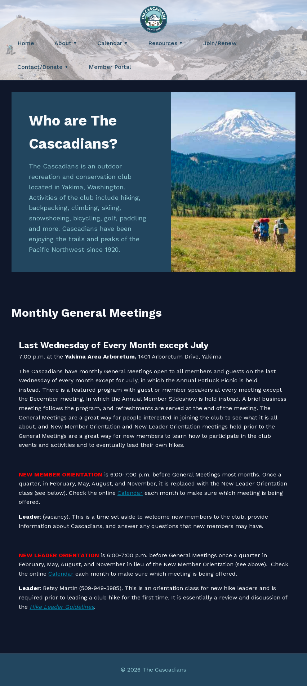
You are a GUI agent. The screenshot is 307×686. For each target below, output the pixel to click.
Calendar (112, 43)
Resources (165, 43)
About (65, 43)
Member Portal (110, 66)
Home (25, 43)
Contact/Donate (42, 66)
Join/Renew (220, 43)
